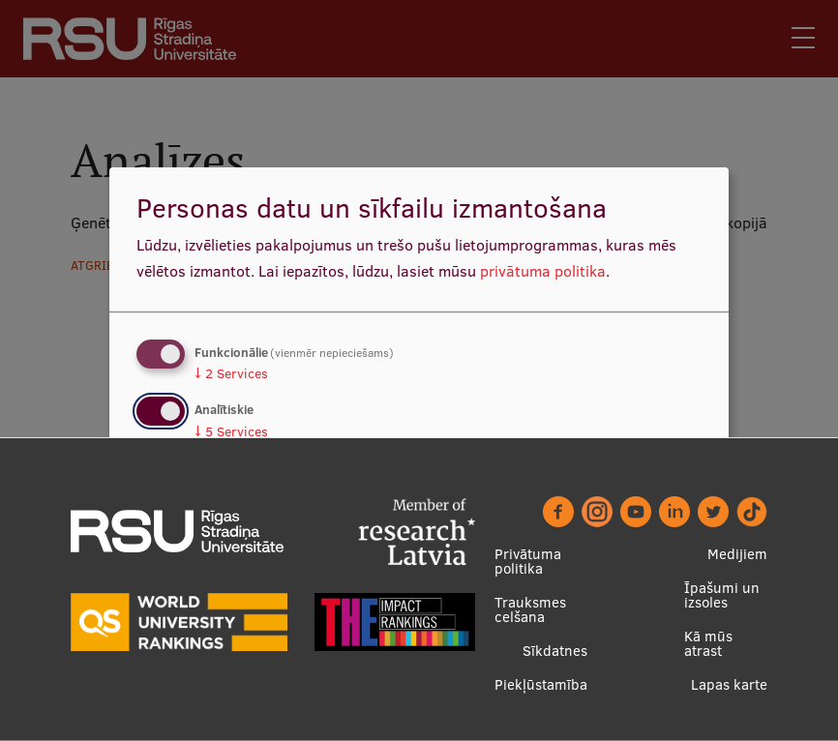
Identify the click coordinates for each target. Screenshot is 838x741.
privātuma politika (543, 271)
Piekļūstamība (540, 684)
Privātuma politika (527, 561)
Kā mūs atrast (708, 643)
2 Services (231, 373)
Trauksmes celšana (530, 609)
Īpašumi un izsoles (722, 595)
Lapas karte (729, 684)
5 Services (231, 431)
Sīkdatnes (555, 650)
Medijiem (737, 554)
